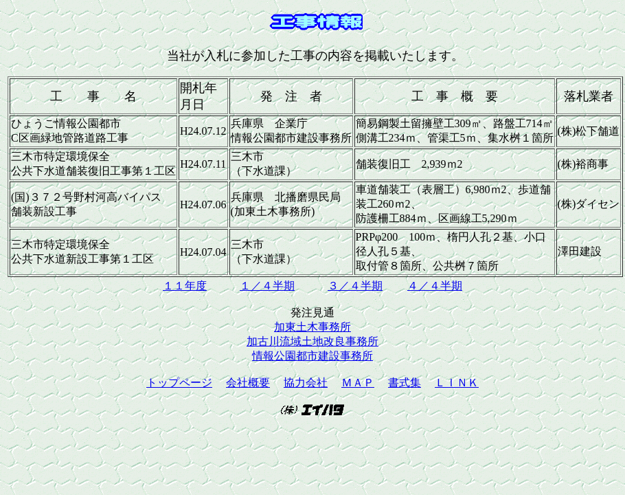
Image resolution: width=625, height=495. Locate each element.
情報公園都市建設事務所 (312, 356)
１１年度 (185, 286)
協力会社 (306, 382)
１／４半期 (267, 286)
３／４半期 (355, 286)
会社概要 (248, 382)
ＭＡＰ (357, 382)
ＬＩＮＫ (457, 382)
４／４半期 (434, 286)
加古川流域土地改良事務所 (312, 341)
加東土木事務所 (312, 327)
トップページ (179, 382)
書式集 (404, 382)
